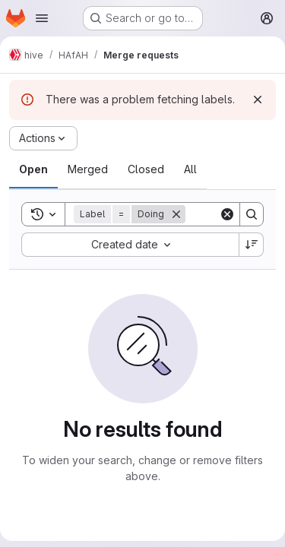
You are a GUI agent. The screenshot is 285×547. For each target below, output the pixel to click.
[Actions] (43, 138)
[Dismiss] (258, 99)
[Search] (251, 214)
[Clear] (227, 214)
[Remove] (176, 214)
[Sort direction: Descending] (251, 244)
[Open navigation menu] (42, 18)
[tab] (33, 169)
